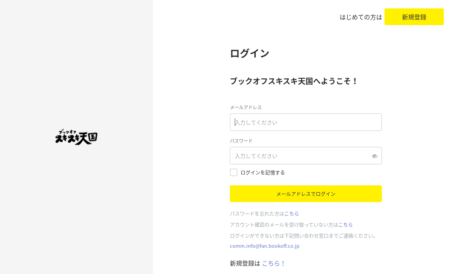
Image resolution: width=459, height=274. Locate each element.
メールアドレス (246, 107)
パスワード (241, 140)
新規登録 (414, 16)
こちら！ (273, 263)
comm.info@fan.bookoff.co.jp (264, 245)
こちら (291, 213)
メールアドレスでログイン (306, 193)
